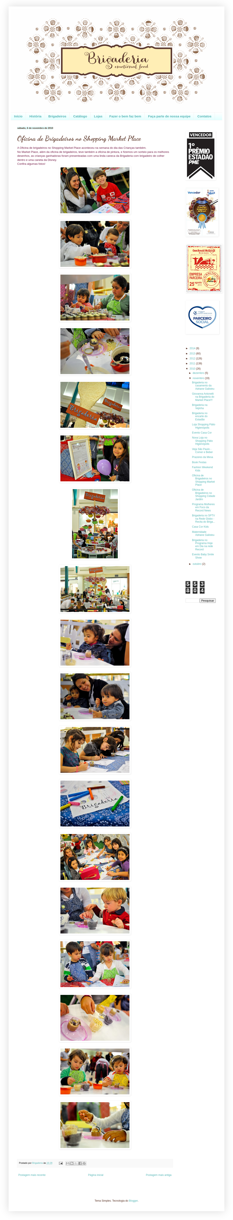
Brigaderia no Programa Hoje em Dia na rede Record (202, 545)
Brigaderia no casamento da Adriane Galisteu (203, 385)
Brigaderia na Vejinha (199, 406)
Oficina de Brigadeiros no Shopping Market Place (203, 480)
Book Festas (199, 462)
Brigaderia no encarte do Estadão (200, 416)
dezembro (199, 373)
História (35, 116)
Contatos (204, 116)
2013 (193, 353)
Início (18, 116)
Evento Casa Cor (202, 432)
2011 (193, 363)
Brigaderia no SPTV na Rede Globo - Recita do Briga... (203, 518)
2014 (193, 348)
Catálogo (80, 116)
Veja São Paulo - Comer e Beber (202, 451)
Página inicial (95, 1175)
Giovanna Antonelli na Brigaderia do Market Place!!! (203, 397)
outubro (197, 563)
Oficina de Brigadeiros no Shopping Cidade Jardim (203, 494)
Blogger (133, 1200)
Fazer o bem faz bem (125, 116)
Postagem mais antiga (159, 1175)
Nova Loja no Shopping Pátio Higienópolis (202, 440)
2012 (193, 358)
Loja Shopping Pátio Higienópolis (203, 426)
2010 (193, 368)
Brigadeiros (57, 116)
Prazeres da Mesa (202, 457)
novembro (199, 378)
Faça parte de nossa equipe (169, 116)
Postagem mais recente (32, 1175)
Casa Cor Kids (200, 526)
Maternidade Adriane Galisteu (203, 533)
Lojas (98, 116)
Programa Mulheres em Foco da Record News (203, 507)
